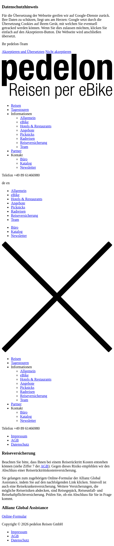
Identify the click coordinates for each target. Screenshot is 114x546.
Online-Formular (14, 516)
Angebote (27, 130)
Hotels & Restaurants (35, 126)
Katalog (26, 163)
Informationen (21, 114)
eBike (24, 122)
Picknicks (27, 134)
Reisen (16, 105)
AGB (15, 440)
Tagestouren (20, 110)
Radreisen (27, 138)
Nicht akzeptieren (58, 52)
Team (24, 147)
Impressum (19, 436)
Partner (16, 151)
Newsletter (28, 167)
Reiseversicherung (33, 143)
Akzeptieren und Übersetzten (23, 52)
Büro (23, 159)
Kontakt (17, 155)
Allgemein (28, 118)
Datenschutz (20, 444)
